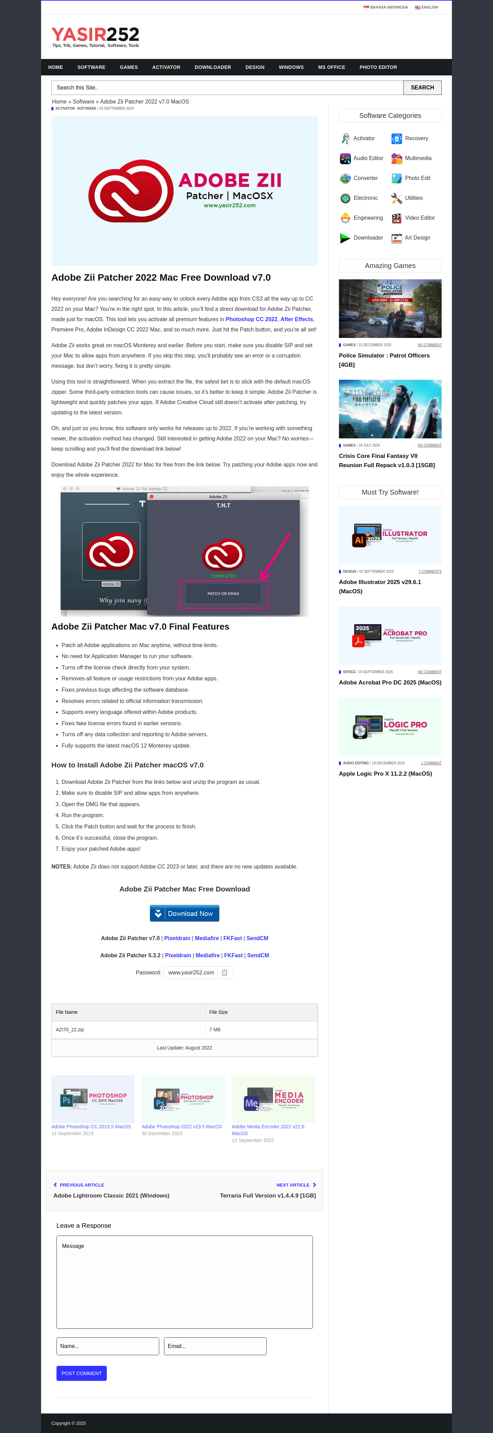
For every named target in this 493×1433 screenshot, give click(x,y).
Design (254, 67)
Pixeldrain (177, 938)
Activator (166, 67)
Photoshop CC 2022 (251, 319)
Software (91, 67)
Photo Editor (378, 67)
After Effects (296, 319)
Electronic (366, 198)
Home (55, 67)
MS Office (331, 67)
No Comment (430, 345)
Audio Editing (356, 763)
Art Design (418, 238)
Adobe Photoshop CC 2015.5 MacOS (91, 1126)
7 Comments (430, 571)
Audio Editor (368, 158)
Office (349, 672)
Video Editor (420, 218)
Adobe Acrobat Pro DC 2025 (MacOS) (390, 682)
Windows (291, 67)
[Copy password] (198, 972)
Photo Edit (417, 178)
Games (129, 67)
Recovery (416, 138)
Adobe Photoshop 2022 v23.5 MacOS (182, 1126)
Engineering (368, 218)
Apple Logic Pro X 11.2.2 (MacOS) (385, 773)
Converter (366, 178)
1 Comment (431, 763)
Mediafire (207, 938)
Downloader (213, 67)
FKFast (233, 938)
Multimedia (418, 158)
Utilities (414, 198)
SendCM (257, 938)
